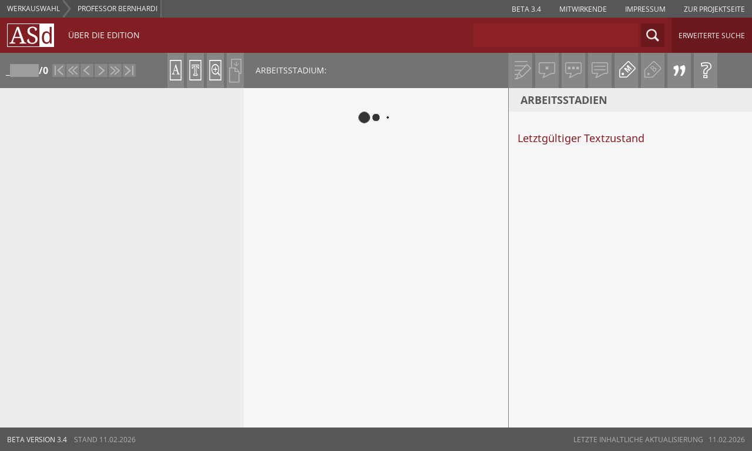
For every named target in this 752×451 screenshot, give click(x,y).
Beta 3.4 (526, 9)
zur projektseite (714, 9)
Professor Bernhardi (117, 9)
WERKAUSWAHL (33, 9)
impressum (645, 9)
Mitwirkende (583, 9)
